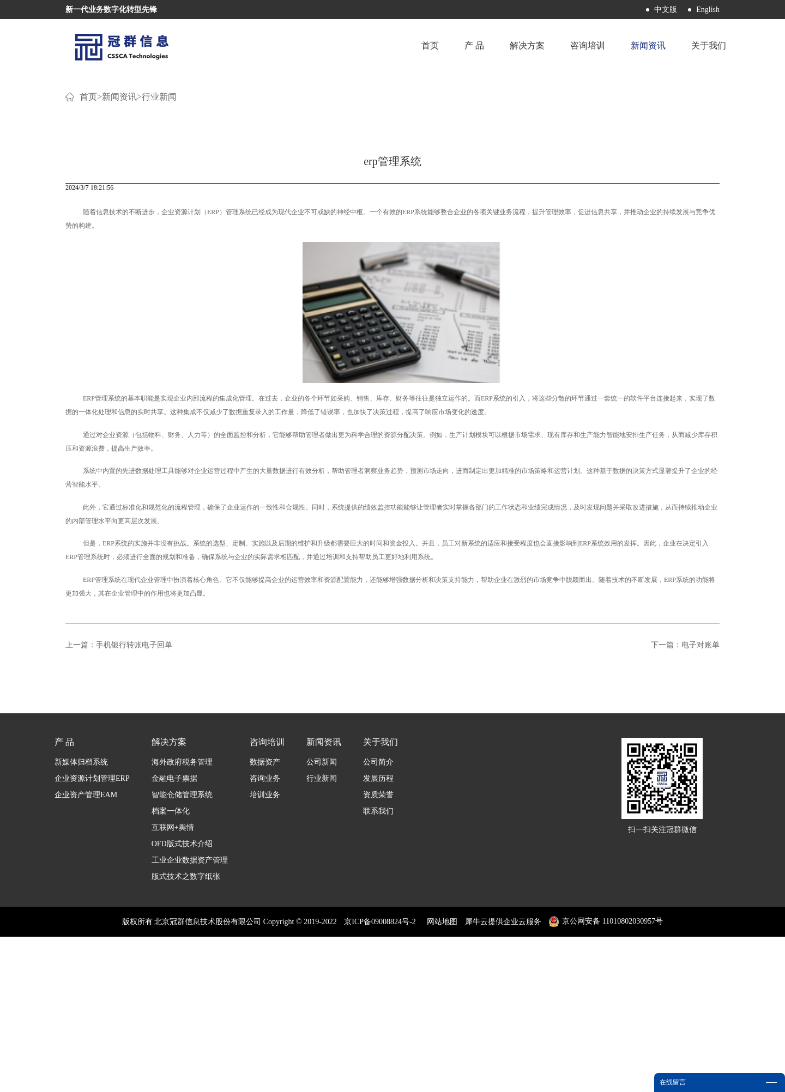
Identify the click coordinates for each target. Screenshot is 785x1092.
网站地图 (440, 1077)
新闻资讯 (119, 252)
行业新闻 (159, 252)
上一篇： (118, 800)
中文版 (665, 9)
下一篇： (685, 800)
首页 (427, 46)
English (708, 9)
